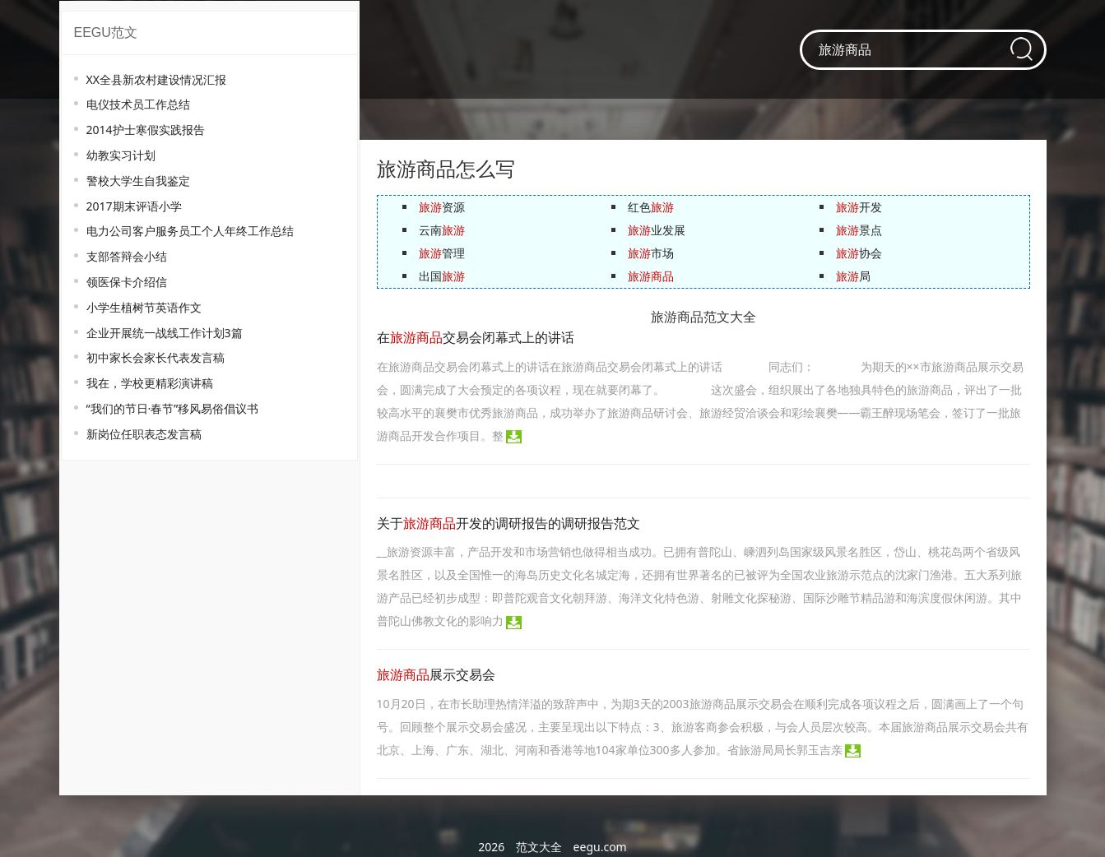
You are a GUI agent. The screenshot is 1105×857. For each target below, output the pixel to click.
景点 (859, 230)
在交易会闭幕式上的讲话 (475, 338)
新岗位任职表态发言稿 (144, 434)
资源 (442, 207)
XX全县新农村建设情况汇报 (156, 79)
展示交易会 (436, 675)
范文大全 (539, 847)
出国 (442, 276)
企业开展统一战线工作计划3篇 (164, 332)
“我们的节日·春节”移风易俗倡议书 (172, 408)
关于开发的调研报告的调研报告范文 (508, 523)
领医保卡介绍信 (126, 282)
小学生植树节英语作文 (144, 307)
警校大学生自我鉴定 (138, 180)
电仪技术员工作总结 (138, 104)
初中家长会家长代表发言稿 (155, 357)
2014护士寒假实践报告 (145, 129)
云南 (442, 230)
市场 (651, 253)
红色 (651, 207)
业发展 (656, 230)
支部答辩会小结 (126, 256)
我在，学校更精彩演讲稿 (149, 383)
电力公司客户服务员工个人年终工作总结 (190, 231)
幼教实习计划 (121, 155)
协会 (859, 253)
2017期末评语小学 (134, 206)
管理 (442, 253)
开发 (859, 207)
